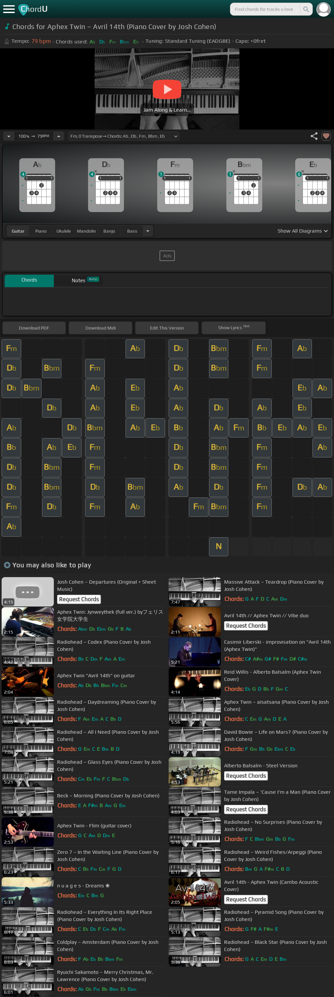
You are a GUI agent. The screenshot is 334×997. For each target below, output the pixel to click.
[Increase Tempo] (58, 136)
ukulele (63, 231)
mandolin (86, 231)
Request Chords (79, 599)
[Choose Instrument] (148, 231)
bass (132, 231)
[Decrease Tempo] (8, 136)
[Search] (305, 9)
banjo (109, 231)
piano (41, 231)
